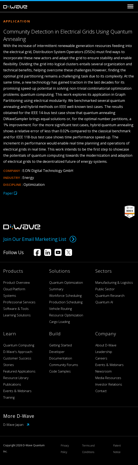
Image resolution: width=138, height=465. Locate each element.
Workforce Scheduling (65, 295)
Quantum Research (110, 295)
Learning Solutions (17, 315)
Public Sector (105, 289)
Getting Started (60, 345)
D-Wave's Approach (17, 351)
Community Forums (63, 365)
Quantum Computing (18, 345)
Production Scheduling (65, 302)
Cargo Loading (59, 321)
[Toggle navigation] (130, 6)
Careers (101, 358)
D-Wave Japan (16, 424)
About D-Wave (105, 345)
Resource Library (16, 378)
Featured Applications (19, 371)
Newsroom (103, 371)
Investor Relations (108, 384)
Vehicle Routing (60, 308)
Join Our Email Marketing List (39, 239)
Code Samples (60, 371)
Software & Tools (16, 308)
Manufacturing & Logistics (114, 282)
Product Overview (16, 282)
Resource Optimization (66, 315)
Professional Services (19, 302)
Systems (9, 295)
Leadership (103, 351)
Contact (101, 391)
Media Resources (108, 378)
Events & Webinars (17, 391)
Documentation (60, 358)
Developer (57, 351)
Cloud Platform (14, 289)
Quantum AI (104, 302)
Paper (10, 193)
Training (9, 397)
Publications (12, 384)
